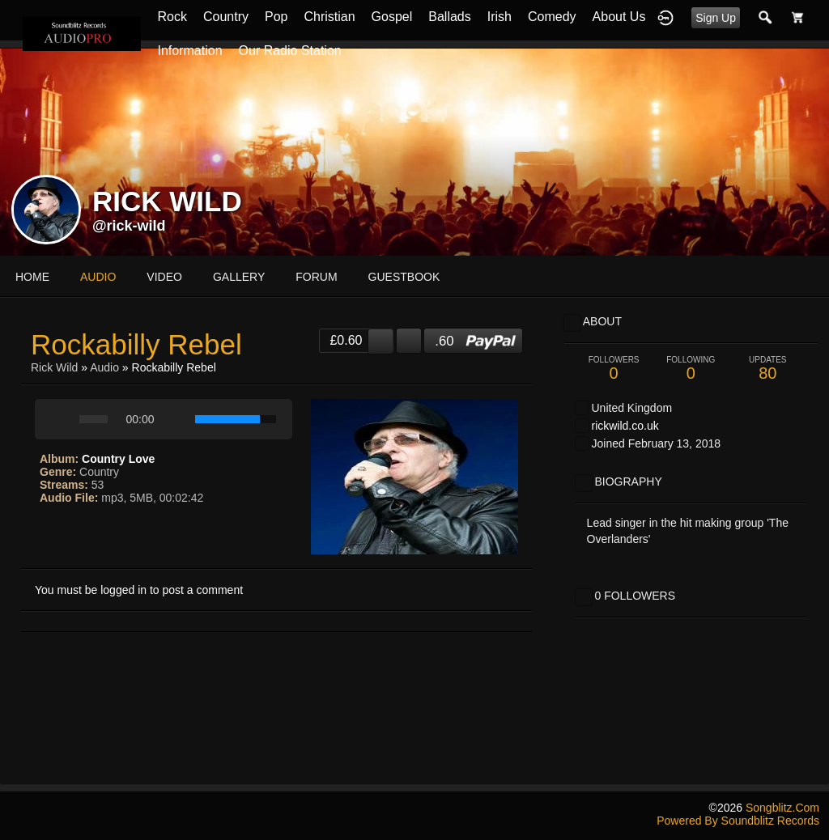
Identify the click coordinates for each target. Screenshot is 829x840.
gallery (239, 276)
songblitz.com (782, 807)
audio (98, 276)
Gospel (392, 16)
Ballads (449, 16)
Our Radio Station (290, 50)
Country (226, 16)
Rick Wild (54, 367)
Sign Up (715, 17)
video (164, 276)
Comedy (552, 16)
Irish (499, 16)
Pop (276, 16)
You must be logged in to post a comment (139, 589)
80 (767, 368)
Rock (171, 16)
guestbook (404, 276)
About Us (619, 16)
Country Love (118, 458)
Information (189, 50)
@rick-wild (129, 226)
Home (32, 276)
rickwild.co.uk (624, 425)
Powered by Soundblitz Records (738, 820)
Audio (104, 367)
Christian (329, 16)
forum (316, 276)
